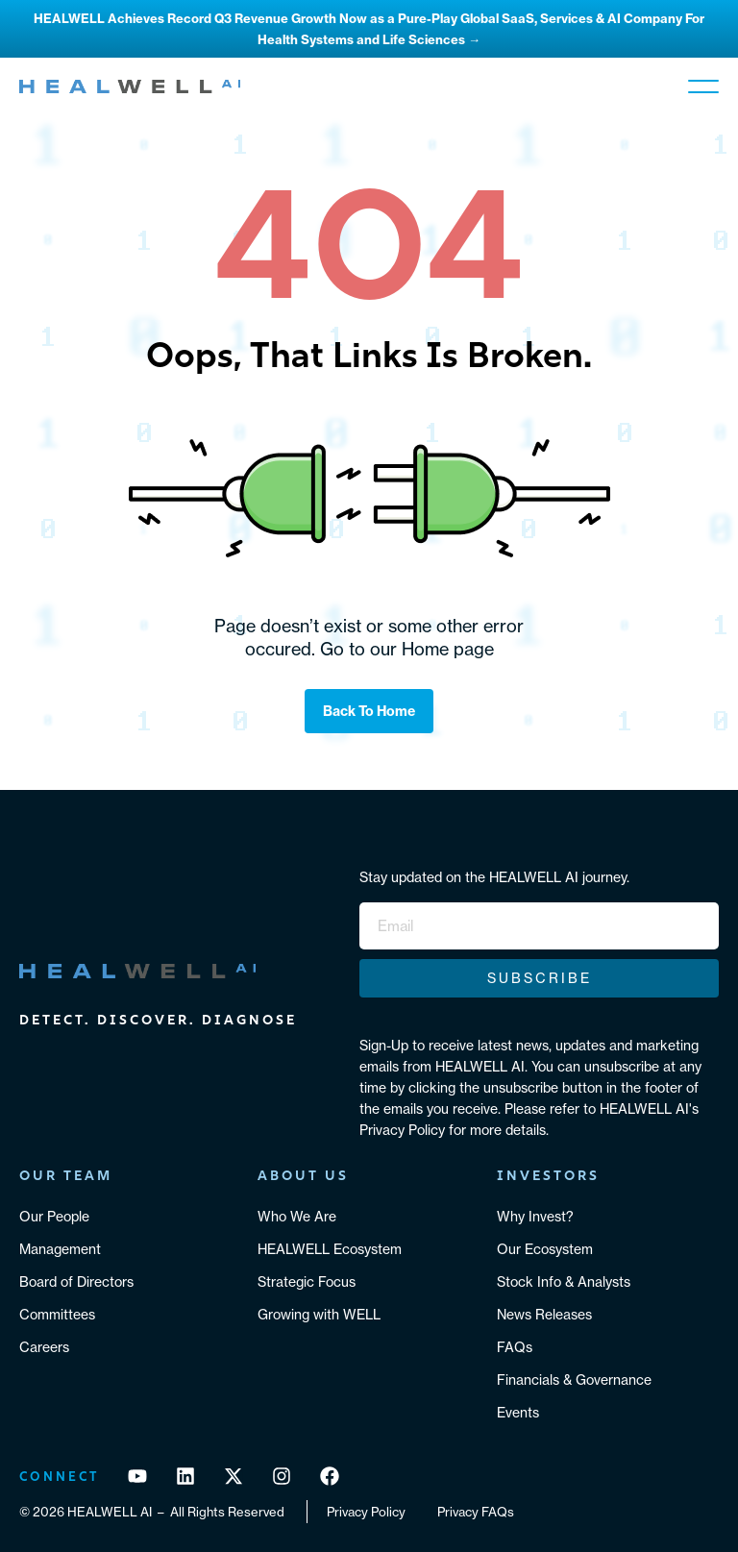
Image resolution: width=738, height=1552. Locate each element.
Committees (57, 1314)
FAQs (514, 1347)
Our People (54, 1216)
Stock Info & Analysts (563, 1282)
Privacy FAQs (475, 1511)
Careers (44, 1347)
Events (518, 1412)
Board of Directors (76, 1282)
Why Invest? (535, 1216)
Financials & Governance (574, 1380)
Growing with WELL (319, 1314)
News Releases (544, 1314)
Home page (448, 649)
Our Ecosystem (545, 1249)
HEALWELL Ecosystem (330, 1249)
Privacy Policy (366, 1511)
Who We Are (297, 1216)
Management (60, 1249)
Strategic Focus (307, 1282)
